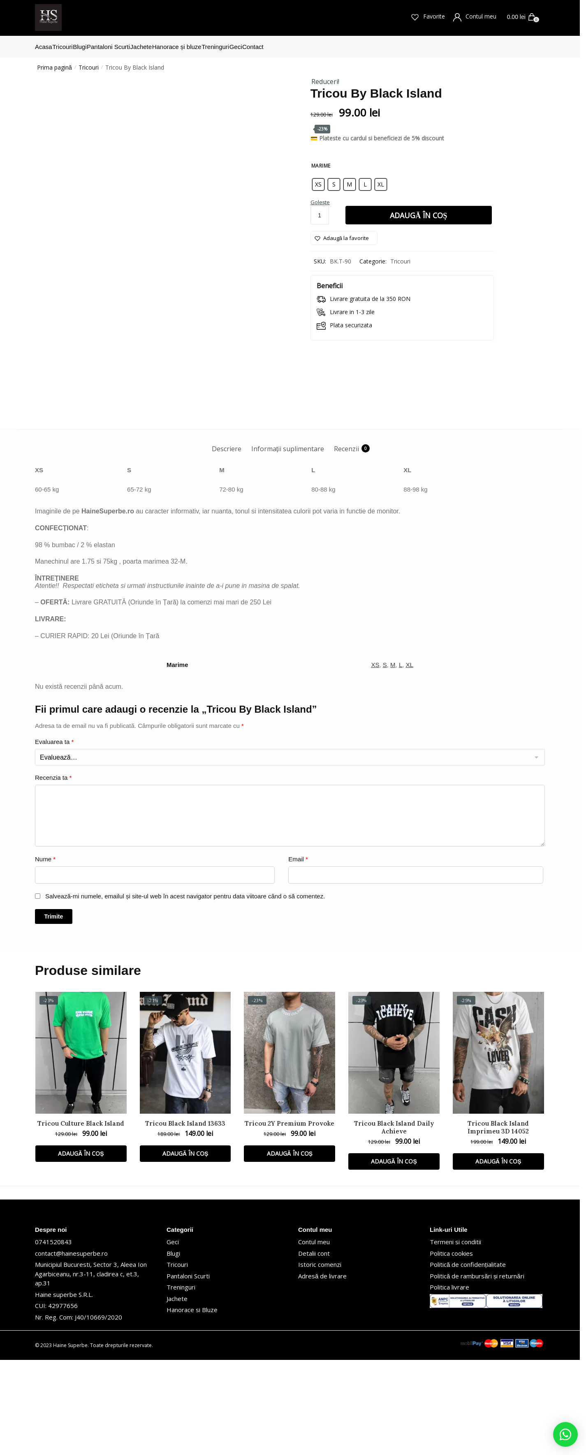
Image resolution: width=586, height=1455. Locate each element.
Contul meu (476, 16)
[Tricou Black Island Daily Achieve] (394, 1148)
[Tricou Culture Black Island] (81, 1148)
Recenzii (346, 543)
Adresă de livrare (322, 1371)
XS (375, 759)
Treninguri (181, 1382)
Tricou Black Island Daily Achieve (394, 1222)
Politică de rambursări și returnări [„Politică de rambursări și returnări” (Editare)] (477, 1371)
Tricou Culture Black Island (80, 1218)
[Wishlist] (344, 233)
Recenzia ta (53, 872)
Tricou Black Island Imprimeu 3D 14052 (498, 1222)
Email (298, 954)
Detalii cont (314, 1348)
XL (409, 759)
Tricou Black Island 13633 (185, 1218)
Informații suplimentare (287, 543)
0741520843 (53, 1337)
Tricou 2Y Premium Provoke (289, 1218)
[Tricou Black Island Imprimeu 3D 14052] (498, 1148)
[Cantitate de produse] (319, 210)
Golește (320, 197)
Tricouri (89, 62)
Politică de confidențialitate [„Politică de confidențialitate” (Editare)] (468, 1359)
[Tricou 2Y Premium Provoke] (289, 1148)
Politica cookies (451, 1348)
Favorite (430, 16)
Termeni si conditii (455, 1337)
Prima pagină (54, 62)
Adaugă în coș (418, 210)
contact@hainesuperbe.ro (71, 1348)
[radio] (318, 179)
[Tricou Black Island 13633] (185, 1148)
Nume (45, 954)
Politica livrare (449, 1382)
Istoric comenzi (319, 1359)
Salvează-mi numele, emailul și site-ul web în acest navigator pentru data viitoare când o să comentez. (185, 991)
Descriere (226, 543)
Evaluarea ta (54, 836)
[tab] (226, 537)
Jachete (177, 1394)
